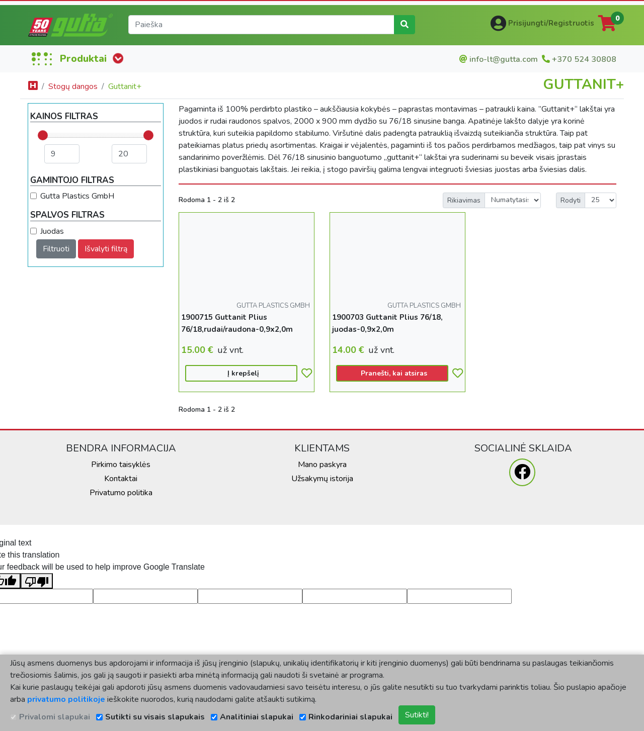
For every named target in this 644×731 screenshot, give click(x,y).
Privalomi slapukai (54, 716)
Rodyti (570, 200)
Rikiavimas (463, 200)
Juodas (52, 231)
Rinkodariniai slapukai (350, 716)
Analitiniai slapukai (256, 716)
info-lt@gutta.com (503, 59)
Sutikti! (417, 714)
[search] (261, 24)
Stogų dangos (73, 86)
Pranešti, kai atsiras (394, 373)
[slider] (43, 135)
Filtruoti (56, 248)
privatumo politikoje (66, 699)
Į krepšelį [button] (243, 373)
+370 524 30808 (584, 59)
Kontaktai (120, 478)
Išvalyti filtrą (106, 248)
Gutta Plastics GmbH (77, 196)
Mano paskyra (322, 464)
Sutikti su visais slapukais (155, 716)
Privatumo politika (121, 492)
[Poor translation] (37, 581)
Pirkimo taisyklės (120, 464)
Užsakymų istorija (322, 478)
